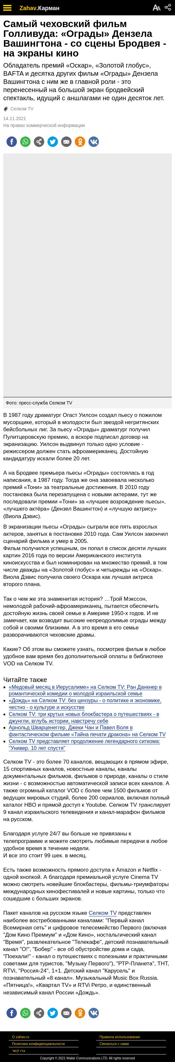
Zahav (28, 8)
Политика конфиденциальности (38, 1044)
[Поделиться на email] (66, 141)
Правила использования (120, 1037)
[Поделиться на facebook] (12, 141)
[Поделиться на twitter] (52, 141)
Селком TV (22, 108)
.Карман (48, 8)
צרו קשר (18, 1051)
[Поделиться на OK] (80, 141)
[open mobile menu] (7, 7)
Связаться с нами (114, 1044)
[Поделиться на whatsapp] (25, 141)
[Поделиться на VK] (93, 141)
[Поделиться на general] (39, 141)
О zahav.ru (20, 1037)
